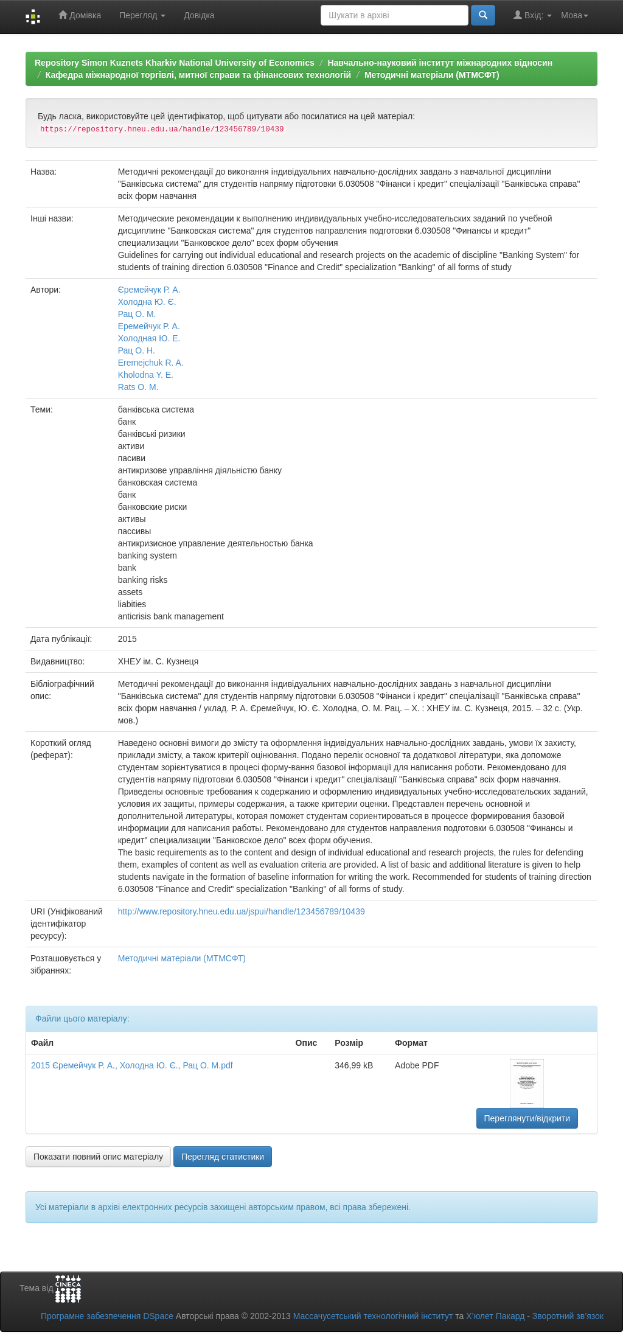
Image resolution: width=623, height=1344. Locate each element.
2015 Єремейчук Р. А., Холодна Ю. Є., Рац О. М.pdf (132, 1065)
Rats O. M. (138, 387)
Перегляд (142, 15)
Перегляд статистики (222, 1156)
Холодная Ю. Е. (149, 338)
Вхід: (532, 15)
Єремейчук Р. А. (149, 289)
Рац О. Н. (136, 350)
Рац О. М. (137, 314)
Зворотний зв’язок (568, 1316)
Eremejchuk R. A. (151, 362)
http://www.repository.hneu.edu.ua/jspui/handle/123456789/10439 (241, 911)
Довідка (199, 15)
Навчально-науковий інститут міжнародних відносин (439, 63)
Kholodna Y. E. (145, 375)
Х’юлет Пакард (495, 1316)
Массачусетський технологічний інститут (373, 1316)
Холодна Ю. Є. (147, 302)
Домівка (79, 15)
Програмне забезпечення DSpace (107, 1316)
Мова (574, 15)
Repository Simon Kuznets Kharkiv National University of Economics (175, 63)
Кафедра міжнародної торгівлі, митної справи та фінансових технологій (198, 75)
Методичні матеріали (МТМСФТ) (431, 75)
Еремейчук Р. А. (149, 326)
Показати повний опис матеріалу (98, 1156)
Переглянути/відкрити (527, 1118)
